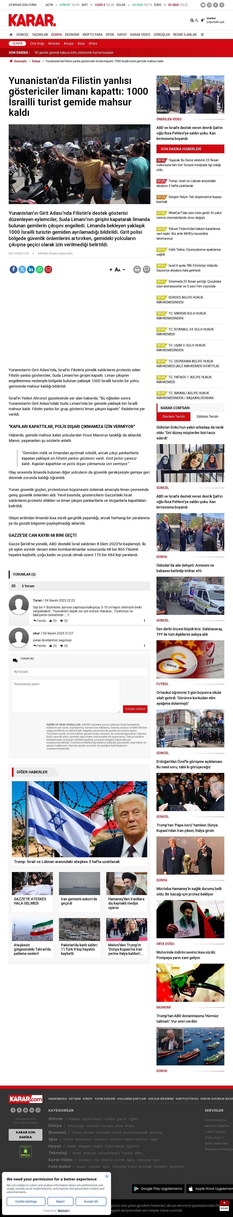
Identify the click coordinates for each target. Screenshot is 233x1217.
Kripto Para (93, 35)
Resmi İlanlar (185, 35)
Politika (74, 1119)
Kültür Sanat (114, 1146)
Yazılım (127, 1153)
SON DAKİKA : (19, 53)
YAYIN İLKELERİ (104, 1099)
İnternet (89, 1153)
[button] (111, 270)
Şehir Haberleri (216, 1143)
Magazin (84, 1146)
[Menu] (201, 34)
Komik (120, 1160)
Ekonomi (72, 35)
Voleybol (100, 1139)
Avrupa (68, 43)
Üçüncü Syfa (91, 1119)
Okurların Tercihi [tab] (173, 416)
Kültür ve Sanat (140, 1166)
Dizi (96, 1160)
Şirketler (156, 1132)
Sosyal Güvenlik (135, 1132)
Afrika (93, 43)
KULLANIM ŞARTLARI (131, 1099)
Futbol (68, 1139)
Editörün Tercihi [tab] (207, 416)
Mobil (76, 1153)
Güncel (22, 35)
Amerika (54, 43)
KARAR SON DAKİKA (25, 1134)
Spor (110, 35)
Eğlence (132, 1146)
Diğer (154, 1139)
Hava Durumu (215, 1120)
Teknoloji (57, 1153)
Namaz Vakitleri (217, 1126)
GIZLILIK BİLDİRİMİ (161, 1099)
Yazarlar (40, 35)
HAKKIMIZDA (57, 1099)
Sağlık (98, 1146)
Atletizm (116, 1139)
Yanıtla (41, 620)
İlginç (131, 1160)
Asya (81, 43)
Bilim (138, 1153)
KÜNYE (87, 1099)
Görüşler (162, 35)
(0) (54, 620)
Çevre (122, 1119)
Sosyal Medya (109, 1153)
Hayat (122, 35)
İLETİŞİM (75, 1099)
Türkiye (109, 1119)
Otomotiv (103, 1132)
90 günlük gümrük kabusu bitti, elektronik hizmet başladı (74, 53)
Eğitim (134, 1119)
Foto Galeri (59, 1166)
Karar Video (140, 35)
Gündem (85, 1160)
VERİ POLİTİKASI (187, 1099)
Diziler (71, 1146)
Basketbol (83, 1139)
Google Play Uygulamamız (161, 1188)
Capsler (94, 1166)
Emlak (88, 1132)
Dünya (56, 35)
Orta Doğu (37, 43)
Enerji (117, 1132)
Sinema (107, 1160)
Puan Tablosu (215, 1131)
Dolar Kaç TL (214, 1137)
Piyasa (77, 1132)
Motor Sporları (136, 1139)
